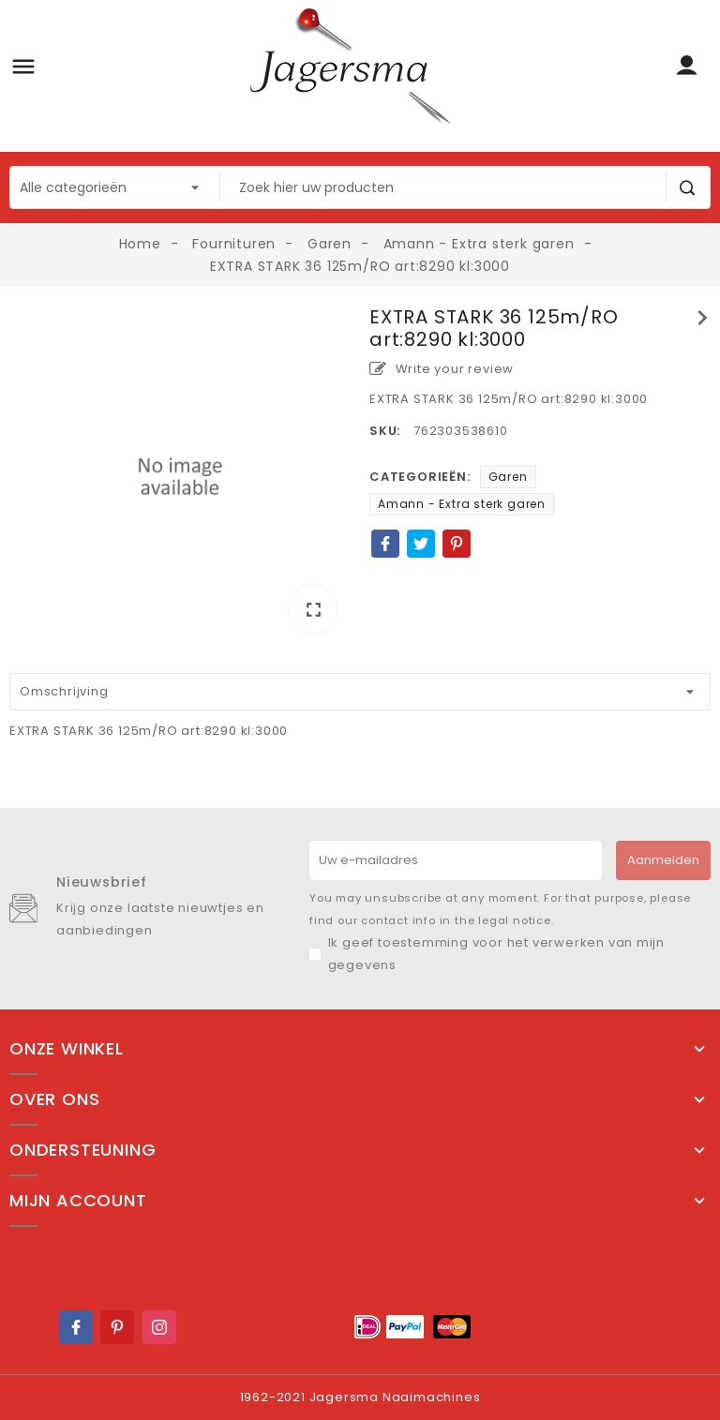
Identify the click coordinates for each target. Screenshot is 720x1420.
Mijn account (78, 1200)
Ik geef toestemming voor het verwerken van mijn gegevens (497, 954)
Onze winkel (66, 1049)
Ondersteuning (82, 1150)
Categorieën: (420, 477)
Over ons (54, 1099)
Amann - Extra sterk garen (462, 504)
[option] (180, 476)
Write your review (441, 369)
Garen (508, 477)
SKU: (384, 431)
